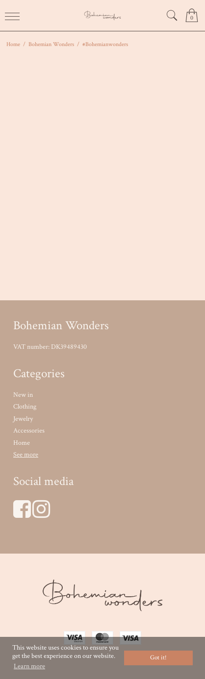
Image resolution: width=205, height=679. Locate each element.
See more (25, 454)
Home (21, 442)
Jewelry (23, 418)
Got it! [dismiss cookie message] (158, 657)
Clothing (24, 406)
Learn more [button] (29, 666)
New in (23, 394)
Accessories (29, 430)
